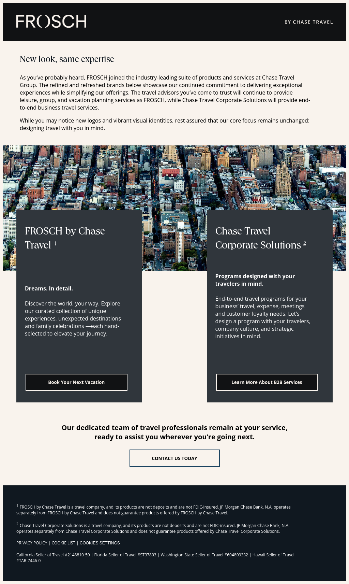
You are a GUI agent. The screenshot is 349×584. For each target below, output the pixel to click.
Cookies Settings (100, 543)
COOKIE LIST (63, 543)
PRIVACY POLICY (31, 543)
